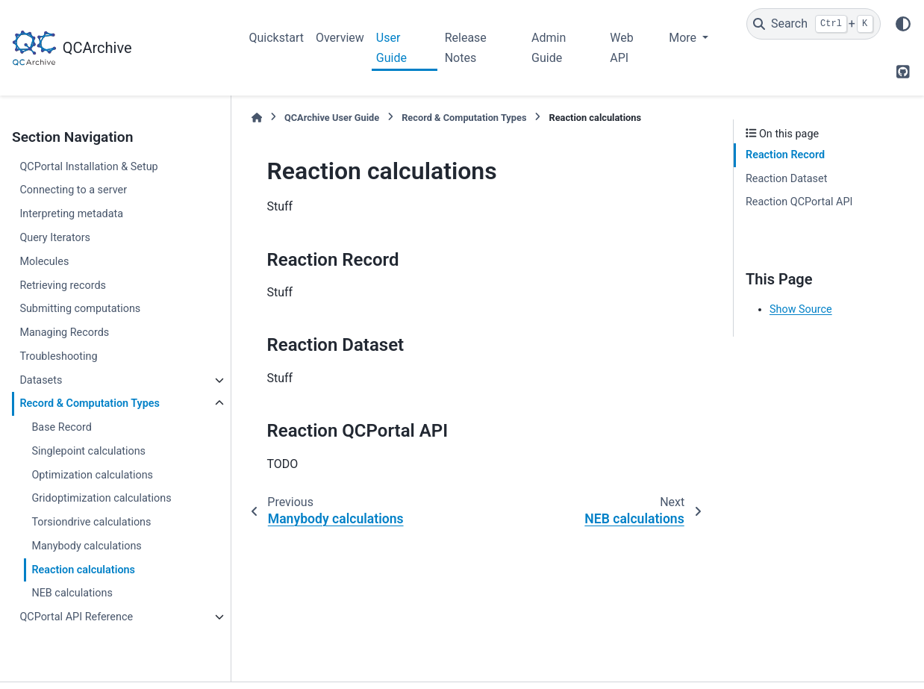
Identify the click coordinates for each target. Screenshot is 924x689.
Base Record (61, 427)
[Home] (257, 117)
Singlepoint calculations (88, 451)
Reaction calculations (83, 570)
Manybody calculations (86, 546)
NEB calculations (71, 593)
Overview (340, 38)
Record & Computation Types (89, 403)
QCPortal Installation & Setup (88, 166)
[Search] (813, 24)
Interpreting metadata (71, 214)
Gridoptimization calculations (101, 498)
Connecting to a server (73, 190)
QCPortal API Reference (76, 617)
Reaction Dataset (786, 178)
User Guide (391, 47)
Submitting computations (79, 308)
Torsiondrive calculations (91, 522)
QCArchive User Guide (331, 117)
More (684, 38)
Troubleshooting (58, 356)
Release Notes (466, 47)
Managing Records (64, 332)
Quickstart (276, 38)
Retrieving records (62, 285)
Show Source (801, 309)
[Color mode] (903, 24)
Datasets (40, 380)
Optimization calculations (92, 475)
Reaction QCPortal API (799, 202)
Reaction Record (785, 155)
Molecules (44, 261)
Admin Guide (548, 47)
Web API (621, 47)
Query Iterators (54, 237)
